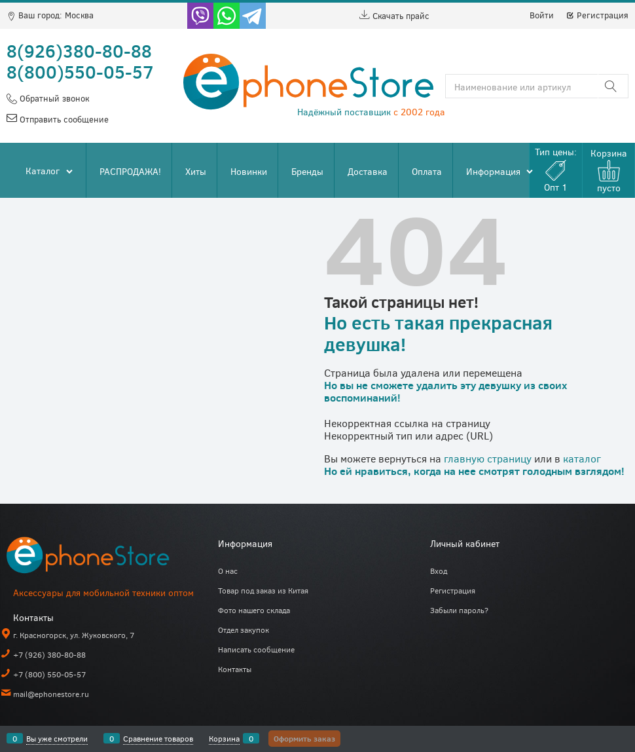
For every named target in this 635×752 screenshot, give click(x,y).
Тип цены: (556, 169)
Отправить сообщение (63, 119)
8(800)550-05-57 (80, 71)
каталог (582, 458)
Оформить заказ (304, 738)
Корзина (224, 738)
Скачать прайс (394, 16)
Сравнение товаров (158, 738)
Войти (542, 15)
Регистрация (597, 15)
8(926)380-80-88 (79, 50)
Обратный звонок (53, 98)
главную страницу (488, 458)
